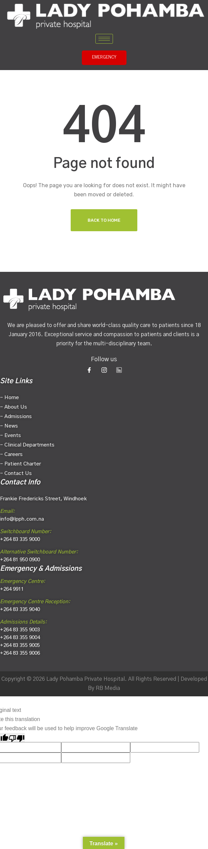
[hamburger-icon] (104, 39)
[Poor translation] (16, 737)
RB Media (108, 688)
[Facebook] (89, 370)
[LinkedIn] (119, 370)
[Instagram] (104, 370)
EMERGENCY (104, 58)
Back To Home (104, 220)
